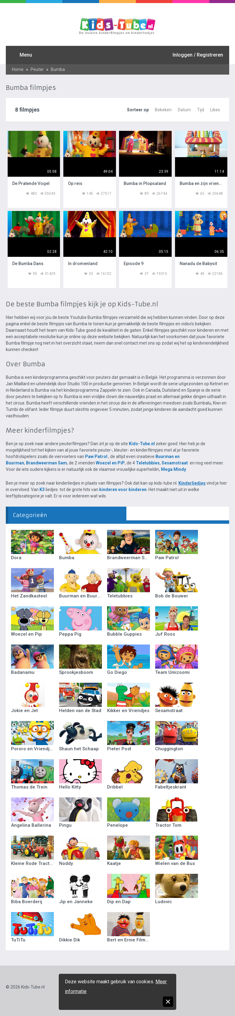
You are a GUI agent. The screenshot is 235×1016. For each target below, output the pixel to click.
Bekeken (163, 109)
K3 (42, 489)
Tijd (200, 109)
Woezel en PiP (110, 462)
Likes (215, 109)
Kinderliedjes (192, 483)
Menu (26, 55)
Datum (184, 109)
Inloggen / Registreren (198, 55)
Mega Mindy (173, 469)
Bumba (58, 69)
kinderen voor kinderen (123, 489)
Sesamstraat (175, 462)
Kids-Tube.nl (142, 443)
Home (18, 69)
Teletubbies (148, 462)
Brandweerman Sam (46, 462)
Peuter (37, 69)
